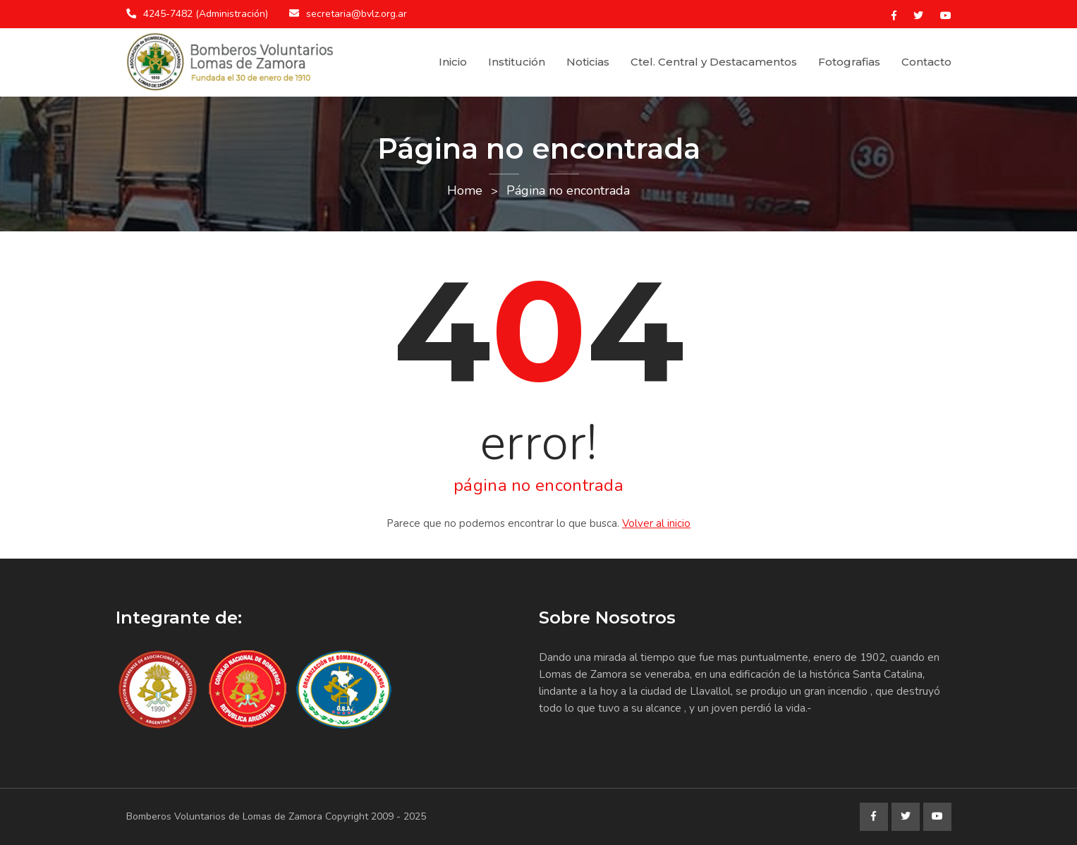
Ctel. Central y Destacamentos (714, 61)
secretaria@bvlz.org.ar (356, 13)
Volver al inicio (656, 523)
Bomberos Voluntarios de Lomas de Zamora (224, 816)
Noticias (587, 61)
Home (464, 190)
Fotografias (849, 61)
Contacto (926, 61)
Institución (516, 61)
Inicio (453, 61)
